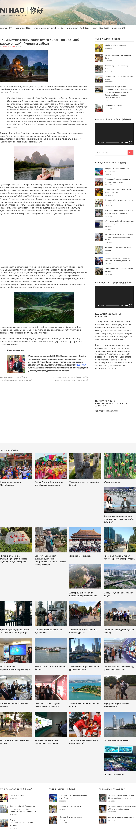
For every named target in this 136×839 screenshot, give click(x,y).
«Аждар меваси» (112, 482)
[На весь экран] (130, 142)
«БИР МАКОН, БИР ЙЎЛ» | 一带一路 (48, 28)
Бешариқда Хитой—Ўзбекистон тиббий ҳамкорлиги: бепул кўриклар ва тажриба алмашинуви (23, 809)
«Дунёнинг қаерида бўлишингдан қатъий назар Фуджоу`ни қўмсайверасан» (14, 559)
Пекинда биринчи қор (113, 106)
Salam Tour (80, 365)
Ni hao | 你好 (21, 10)
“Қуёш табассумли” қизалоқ (70, 806)
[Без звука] (126, 142)
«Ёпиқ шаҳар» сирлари (80, 556)
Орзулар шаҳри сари (114, 774)
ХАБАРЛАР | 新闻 (23, 28)
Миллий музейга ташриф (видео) (121, 817)
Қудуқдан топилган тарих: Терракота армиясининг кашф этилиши (22, 822)
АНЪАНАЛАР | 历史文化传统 (78, 28)
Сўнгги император (17, 795)
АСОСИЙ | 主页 (6, 28)
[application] (114, 134)
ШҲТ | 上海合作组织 (101, 28)
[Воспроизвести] (98, 142)
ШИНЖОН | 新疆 (118, 28)
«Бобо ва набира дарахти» (115, 45)
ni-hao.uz (4, 46)
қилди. (121, 324)
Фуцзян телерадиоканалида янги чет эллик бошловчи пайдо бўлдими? (119, 519)
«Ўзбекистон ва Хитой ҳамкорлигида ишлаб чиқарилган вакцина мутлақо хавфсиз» (119, 224)
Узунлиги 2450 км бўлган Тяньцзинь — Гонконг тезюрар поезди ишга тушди (119, 237)
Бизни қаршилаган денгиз (117, 740)
